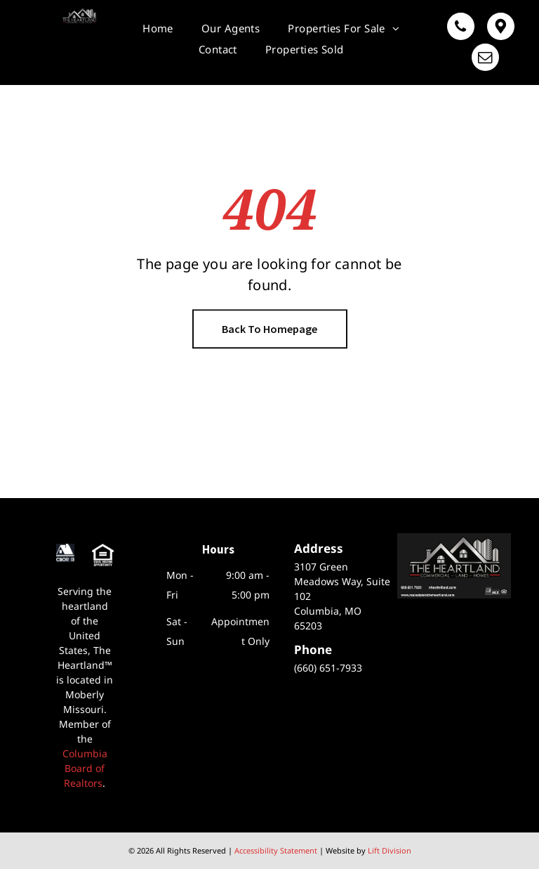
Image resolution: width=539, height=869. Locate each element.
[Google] (500, 28)
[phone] (460, 28)
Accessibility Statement (275, 850)
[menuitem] (157, 28)
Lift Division (389, 850)
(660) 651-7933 (328, 667)
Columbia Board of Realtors (84, 768)
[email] (485, 59)
